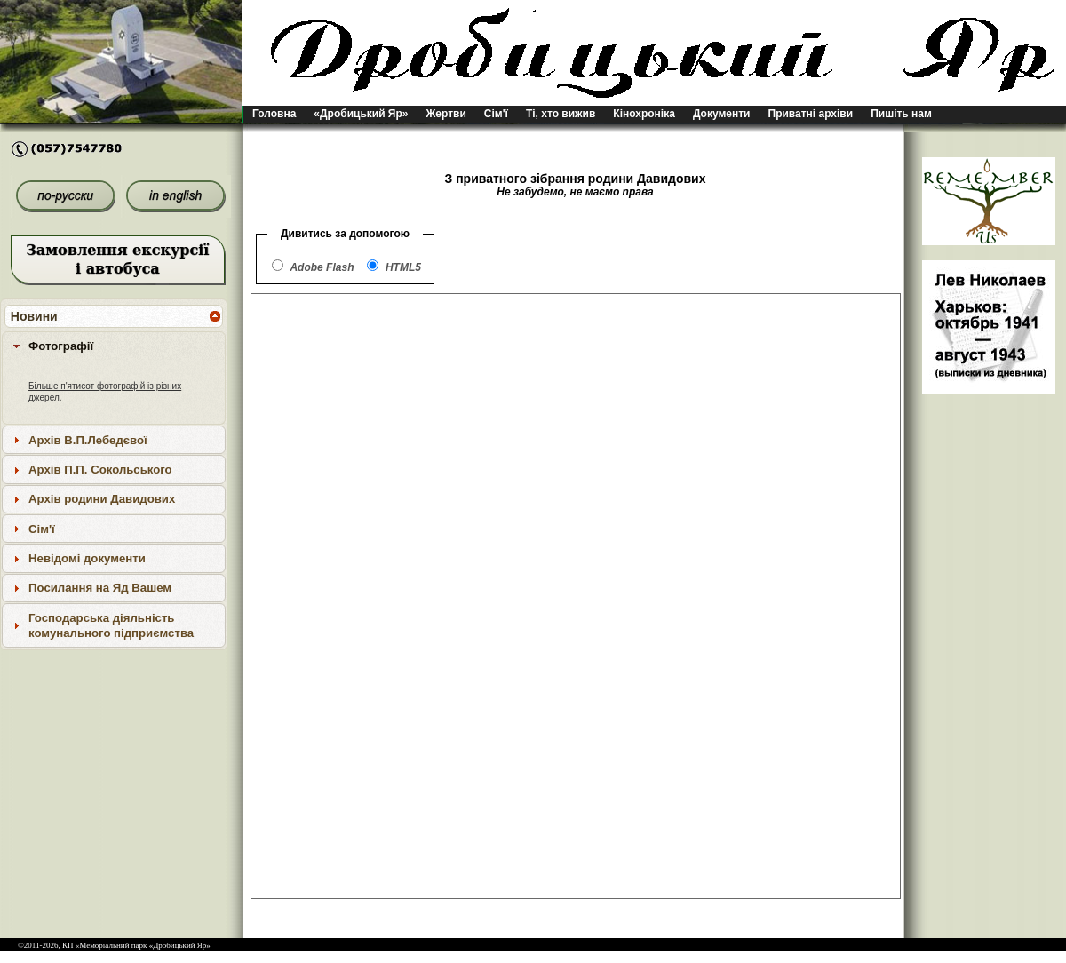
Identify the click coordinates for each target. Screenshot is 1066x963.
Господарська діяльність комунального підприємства (111, 625)
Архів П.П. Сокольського (100, 469)
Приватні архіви (811, 113)
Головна (274, 113)
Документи (722, 113)
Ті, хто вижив (560, 113)
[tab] (114, 345)
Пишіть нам (901, 113)
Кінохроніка (644, 113)
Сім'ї (496, 113)
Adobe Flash (322, 267)
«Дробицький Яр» (361, 113)
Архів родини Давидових (101, 498)
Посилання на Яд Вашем (99, 587)
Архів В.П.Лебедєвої (87, 440)
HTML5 (403, 267)
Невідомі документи (87, 558)
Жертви (446, 113)
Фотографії (60, 346)
